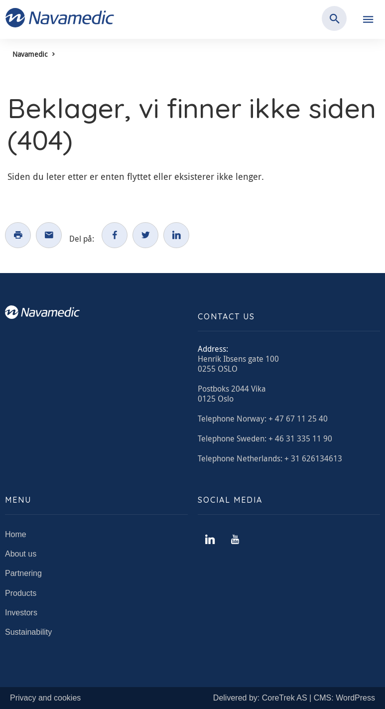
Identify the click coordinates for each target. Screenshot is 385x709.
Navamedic (29, 54)
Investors (21, 612)
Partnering (23, 573)
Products (20, 593)
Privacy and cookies (45, 698)
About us (20, 554)
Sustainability (28, 632)
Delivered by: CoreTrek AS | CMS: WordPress (294, 698)
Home (15, 534)
